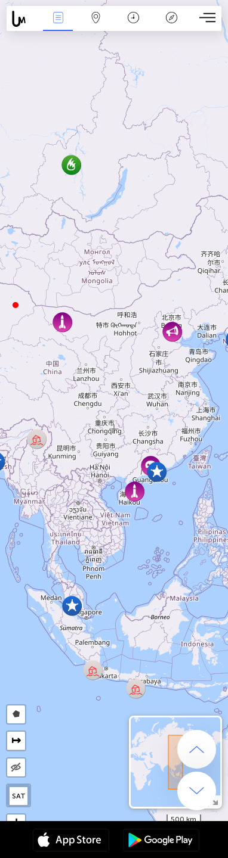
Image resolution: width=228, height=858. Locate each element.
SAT (19, 796)
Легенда (171, 18)
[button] (16, 305)
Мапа (95, 18)
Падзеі (58, 18)
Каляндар (133, 18)
